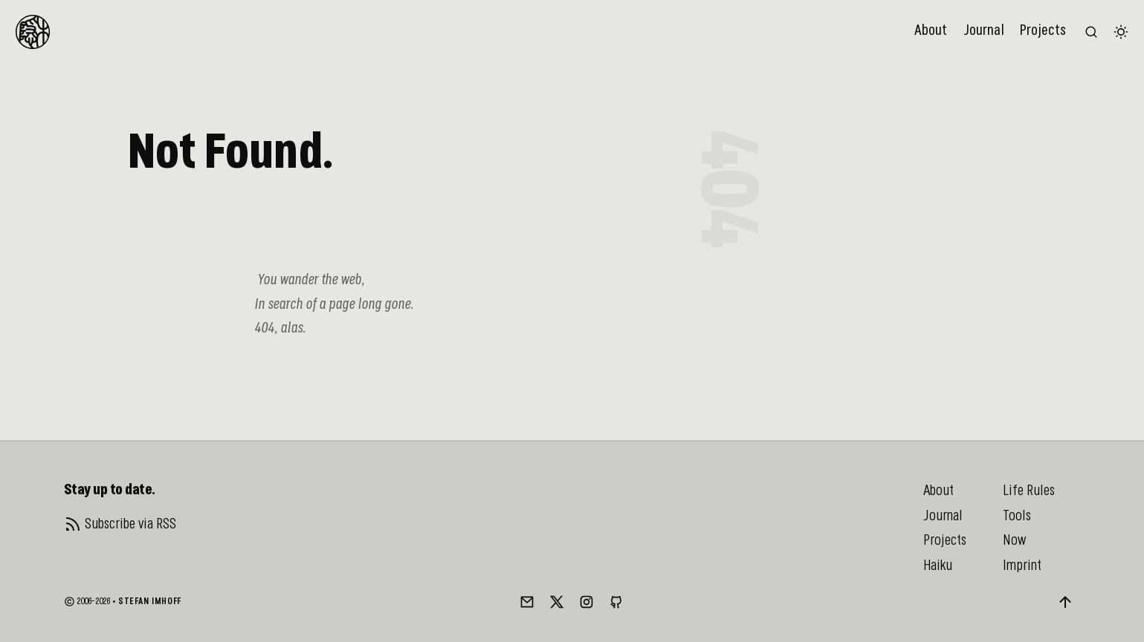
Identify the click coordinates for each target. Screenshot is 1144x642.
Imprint (1022, 565)
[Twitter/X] (557, 602)
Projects (1043, 31)
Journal (983, 31)
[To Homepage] (33, 32)
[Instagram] (586, 602)
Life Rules (1029, 490)
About (930, 31)
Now (1014, 540)
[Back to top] (1065, 602)
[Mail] (527, 602)
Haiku (937, 565)
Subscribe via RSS (130, 524)
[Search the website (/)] (1091, 32)
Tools (1017, 516)
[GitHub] (616, 602)
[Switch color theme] (1121, 32)
